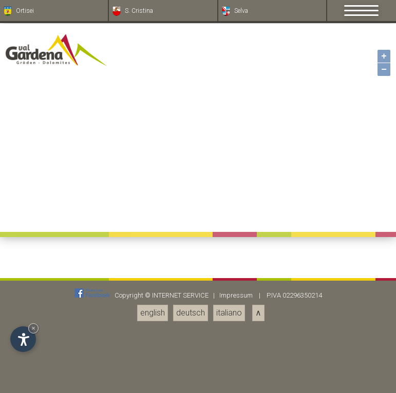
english (152, 313)
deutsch (190, 313)
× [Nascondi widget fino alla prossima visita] (33, 328)
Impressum (236, 295)
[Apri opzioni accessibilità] (23, 339)
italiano (229, 313)
